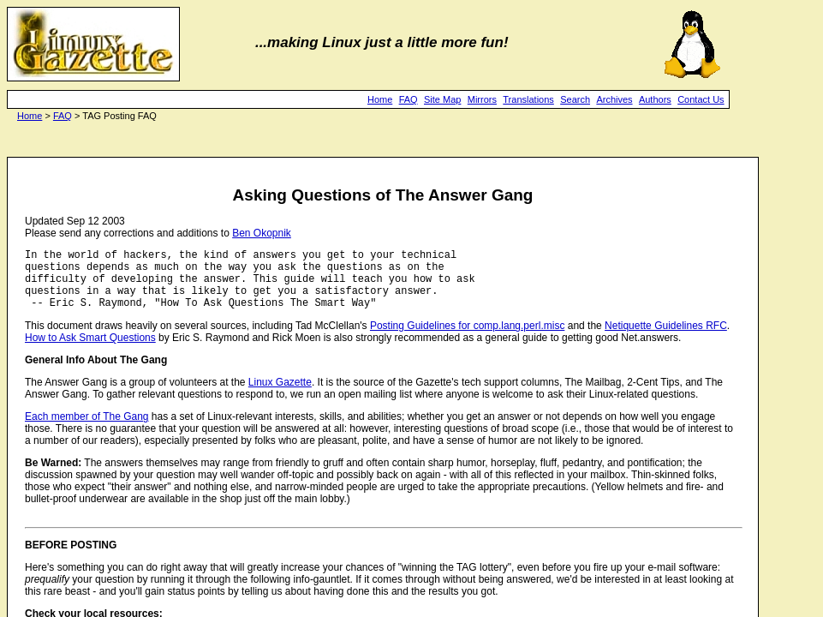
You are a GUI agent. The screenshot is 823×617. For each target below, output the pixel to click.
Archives (614, 99)
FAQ (408, 99)
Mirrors (482, 99)
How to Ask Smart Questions (90, 350)
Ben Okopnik (261, 233)
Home (379, 99)
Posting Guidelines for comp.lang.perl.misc (467, 338)
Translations (528, 99)
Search (575, 99)
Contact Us (700, 99)
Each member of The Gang (87, 429)
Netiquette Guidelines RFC (666, 338)
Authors (655, 99)
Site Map (442, 99)
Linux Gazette (280, 395)
